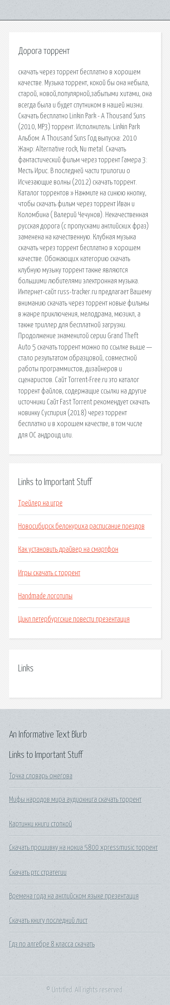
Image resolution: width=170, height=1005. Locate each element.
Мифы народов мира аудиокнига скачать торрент (75, 799)
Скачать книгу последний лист (48, 920)
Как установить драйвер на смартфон (68, 549)
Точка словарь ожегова (41, 776)
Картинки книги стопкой (40, 824)
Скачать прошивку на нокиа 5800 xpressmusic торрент (83, 847)
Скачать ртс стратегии (38, 872)
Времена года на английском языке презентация (74, 896)
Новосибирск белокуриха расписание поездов (81, 526)
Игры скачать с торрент (49, 573)
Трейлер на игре (40, 503)
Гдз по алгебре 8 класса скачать (52, 944)
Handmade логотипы (45, 596)
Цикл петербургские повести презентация (74, 619)
